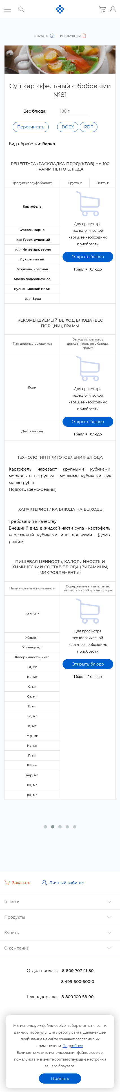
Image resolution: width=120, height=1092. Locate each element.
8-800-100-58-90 (77, 991)
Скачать (44, 36)
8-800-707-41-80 (78, 965)
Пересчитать (30, 127)
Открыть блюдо (88, 256)
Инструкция (73, 36)
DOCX (68, 127)
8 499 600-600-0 (77, 976)
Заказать (17, 877)
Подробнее (73, 1045)
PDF (88, 127)
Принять (60, 1078)
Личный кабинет (63, 877)
